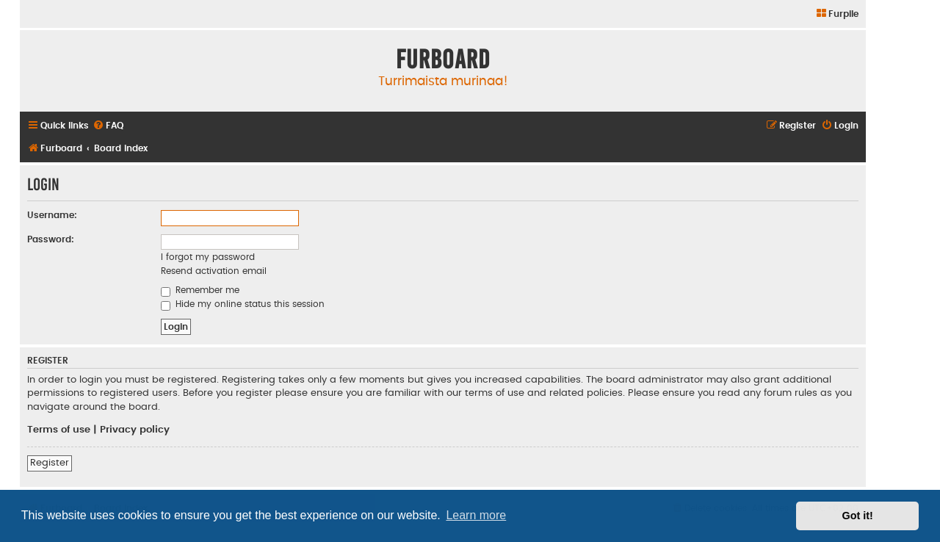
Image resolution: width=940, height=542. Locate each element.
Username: (52, 215)
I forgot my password (208, 257)
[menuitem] (836, 14)
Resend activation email (214, 271)
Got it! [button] (857, 515)
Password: (50, 239)
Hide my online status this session (243, 304)
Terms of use (58, 429)
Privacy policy (135, 429)
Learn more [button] (476, 515)
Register (49, 463)
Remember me (200, 290)
